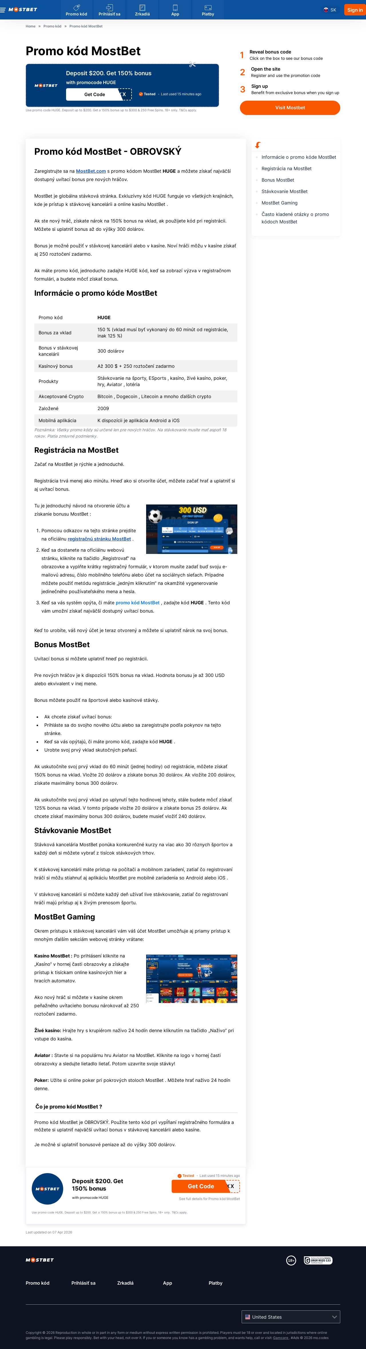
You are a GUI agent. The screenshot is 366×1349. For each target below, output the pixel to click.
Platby (215, 1283)
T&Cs (183, 110)
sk (333, 10)
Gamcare (281, 1338)
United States (267, 1317)
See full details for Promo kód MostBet (209, 1199)
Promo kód (37, 1283)
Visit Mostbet (290, 107)
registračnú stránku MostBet (99, 539)
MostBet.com (91, 171)
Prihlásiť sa (83, 1283)
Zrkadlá (125, 1283)
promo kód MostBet (138, 602)
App (167, 1283)
